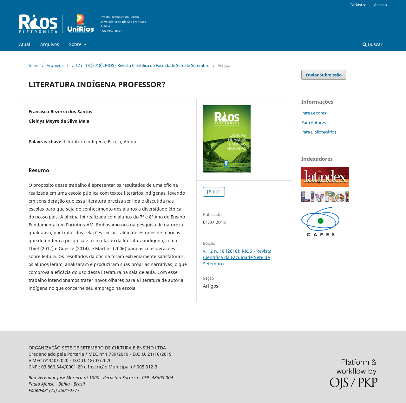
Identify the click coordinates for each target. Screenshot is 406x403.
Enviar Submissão (324, 75)
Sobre (76, 44)
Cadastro (358, 5)
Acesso (380, 5)
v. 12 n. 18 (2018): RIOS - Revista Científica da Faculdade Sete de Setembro (140, 65)
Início (34, 65)
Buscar (373, 44)
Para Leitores (313, 113)
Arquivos (49, 44)
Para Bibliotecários (318, 132)
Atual (24, 44)
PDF (216, 192)
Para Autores (313, 122)
